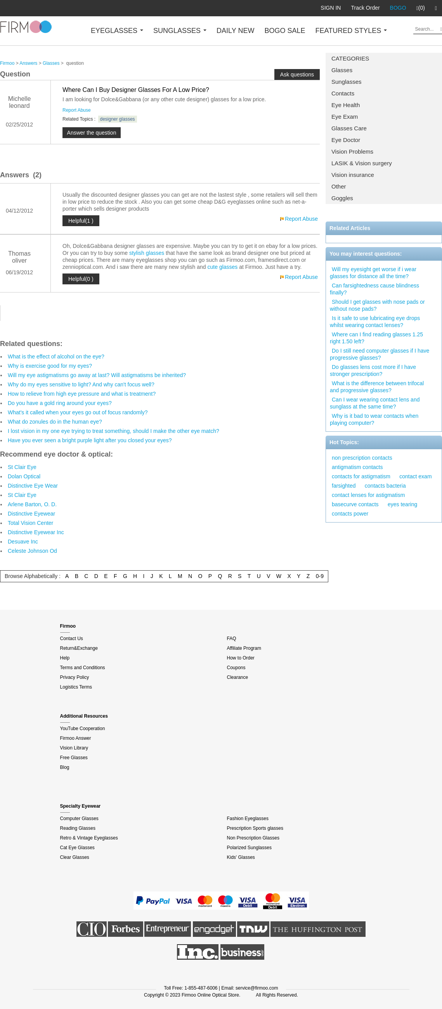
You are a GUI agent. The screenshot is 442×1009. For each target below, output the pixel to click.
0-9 (320, 576)
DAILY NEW (235, 31)
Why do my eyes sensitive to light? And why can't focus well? (81, 384)
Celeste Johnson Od (32, 551)
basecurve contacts (355, 504)
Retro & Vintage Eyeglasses (89, 838)
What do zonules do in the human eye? (55, 422)
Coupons (236, 667)
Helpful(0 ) (81, 279)
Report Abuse (76, 110)
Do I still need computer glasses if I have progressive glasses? (379, 354)
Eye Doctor (345, 140)
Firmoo (7, 63)
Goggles (342, 198)
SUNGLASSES (179, 31)
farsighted (343, 486)
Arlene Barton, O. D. (32, 504)
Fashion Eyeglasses (248, 818)
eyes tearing (402, 504)
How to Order (241, 658)
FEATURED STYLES (351, 31)
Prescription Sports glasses (255, 828)
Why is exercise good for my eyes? (50, 366)
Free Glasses (74, 757)
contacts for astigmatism (361, 476)
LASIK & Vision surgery (361, 163)
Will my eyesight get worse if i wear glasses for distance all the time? (373, 272)
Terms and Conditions (82, 667)
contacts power (350, 514)
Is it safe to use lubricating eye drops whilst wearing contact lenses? (375, 321)
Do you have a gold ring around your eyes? (60, 403)
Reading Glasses (77, 828)
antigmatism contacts (357, 467)
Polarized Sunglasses (249, 847)
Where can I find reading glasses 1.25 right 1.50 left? (376, 337)
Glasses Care (349, 128)
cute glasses (223, 267)
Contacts (342, 93)
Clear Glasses (74, 857)
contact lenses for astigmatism (368, 495)
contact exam (415, 476)
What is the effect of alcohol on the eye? (56, 356)
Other (338, 186)
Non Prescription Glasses (253, 838)
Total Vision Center (30, 523)
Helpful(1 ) (81, 221)
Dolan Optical (24, 476)
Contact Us (71, 638)
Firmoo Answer (75, 738)
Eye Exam (344, 116)
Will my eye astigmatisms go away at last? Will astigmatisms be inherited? (97, 375)
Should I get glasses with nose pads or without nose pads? (377, 305)
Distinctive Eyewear (31, 514)
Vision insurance (352, 174)
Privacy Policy (74, 677)
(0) (420, 8)
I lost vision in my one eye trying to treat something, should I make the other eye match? (113, 431)
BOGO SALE (284, 31)
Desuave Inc (23, 541)
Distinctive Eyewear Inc (36, 532)
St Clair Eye (22, 467)
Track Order (365, 8)
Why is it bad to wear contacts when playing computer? (374, 419)
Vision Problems (352, 151)
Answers (28, 63)
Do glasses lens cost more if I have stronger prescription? (373, 370)
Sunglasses (346, 81)
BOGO (398, 8)
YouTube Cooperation (82, 728)
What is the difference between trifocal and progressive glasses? (377, 386)
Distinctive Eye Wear (33, 486)
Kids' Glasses (241, 857)
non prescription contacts (362, 458)
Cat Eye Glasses (77, 847)
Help (65, 658)
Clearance (237, 677)
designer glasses (117, 119)
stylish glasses (146, 253)
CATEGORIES (350, 58)
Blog (64, 767)
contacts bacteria (385, 486)
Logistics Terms (76, 687)
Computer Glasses (79, 818)
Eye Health (345, 105)
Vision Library (74, 748)
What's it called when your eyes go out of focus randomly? (78, 412)
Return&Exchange (79, 648)
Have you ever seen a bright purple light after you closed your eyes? (90, 440)
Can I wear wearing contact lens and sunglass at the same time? (374, 403)
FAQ (231, 638)
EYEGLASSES (117, 31)
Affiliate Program (244, 648)
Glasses (341, 70)
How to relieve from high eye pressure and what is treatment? (82, 394)
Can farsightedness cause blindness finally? (374, 289)
